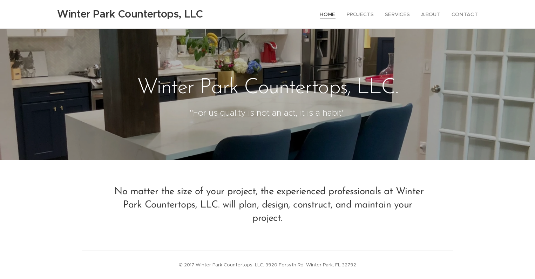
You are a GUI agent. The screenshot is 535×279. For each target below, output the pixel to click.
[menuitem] (338, 14)
